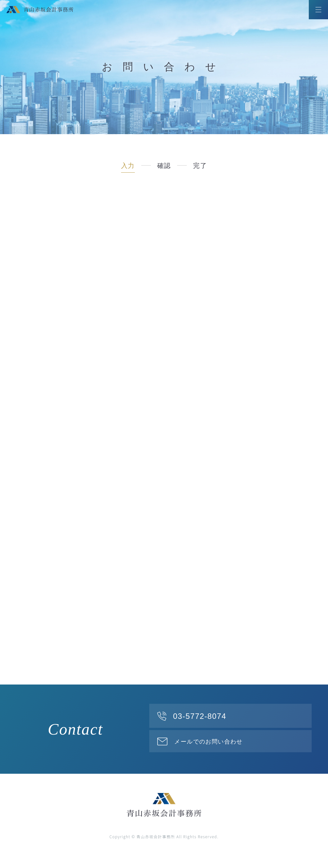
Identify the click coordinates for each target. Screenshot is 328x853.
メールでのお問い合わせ (208, 741)
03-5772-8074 (199, 716)
